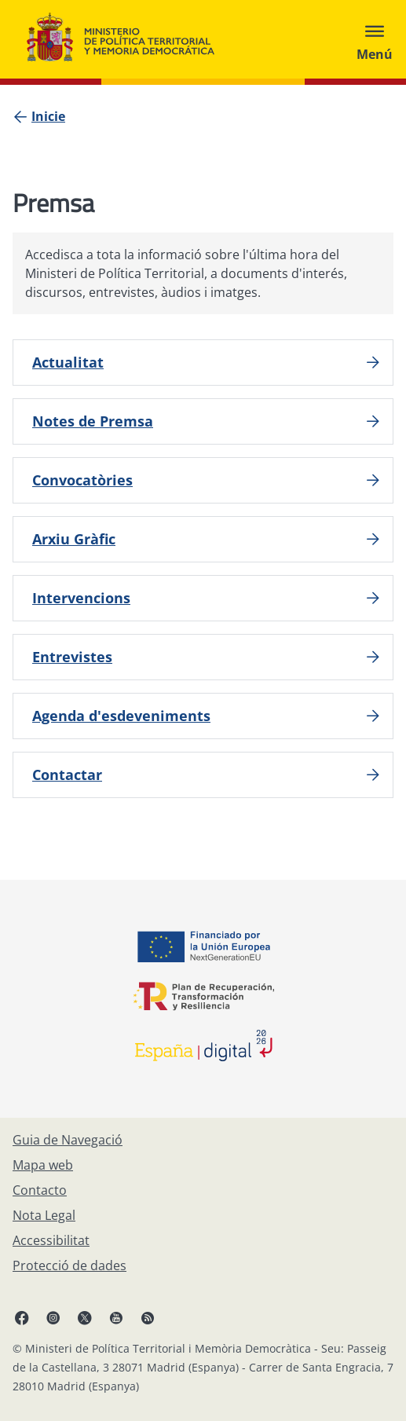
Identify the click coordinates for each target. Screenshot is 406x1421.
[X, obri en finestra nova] (84, 1317)
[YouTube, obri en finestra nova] (116, 1317)
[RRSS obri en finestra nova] (147, 1317)
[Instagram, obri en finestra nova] (53, 1317)
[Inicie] (48, 116)
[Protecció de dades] (69, 1265)
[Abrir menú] (374, 39)
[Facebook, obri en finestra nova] (22, 1317)
